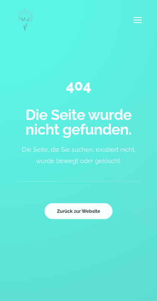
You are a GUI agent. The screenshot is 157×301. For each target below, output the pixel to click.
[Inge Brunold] (25, 20)
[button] (137, 20)
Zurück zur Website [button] (78, 211)
